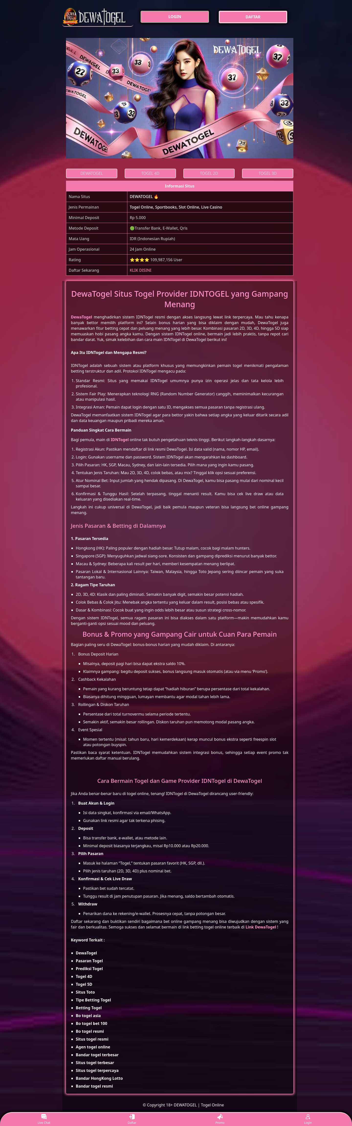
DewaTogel (81, 317)
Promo (220, 1119)
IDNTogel (120, 439)
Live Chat (44, 1119)
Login (308, 1119)
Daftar (132, 1119)
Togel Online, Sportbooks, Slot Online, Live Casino (176, 207)
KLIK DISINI (141, 270)
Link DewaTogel (260, 927)
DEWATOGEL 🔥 (144, 196)
